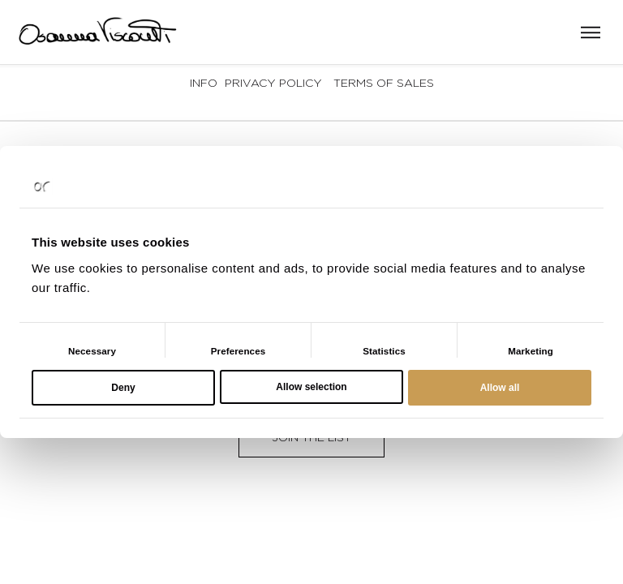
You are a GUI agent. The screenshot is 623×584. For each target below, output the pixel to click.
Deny (123, 387)
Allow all (500, 387)
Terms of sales (383, 82)
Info (203, 82)
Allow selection (311, 387)
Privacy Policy (273, 82)
